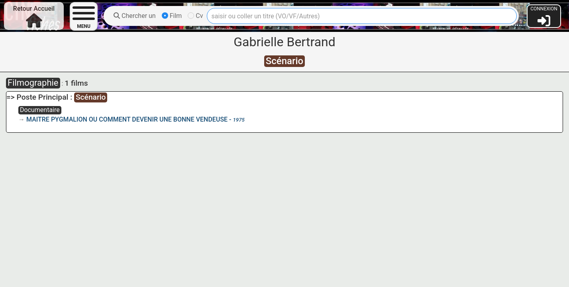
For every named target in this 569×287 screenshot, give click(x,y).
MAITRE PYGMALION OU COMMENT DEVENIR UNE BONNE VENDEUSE (127, 119)
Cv (195, 16)
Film (172, 16)
